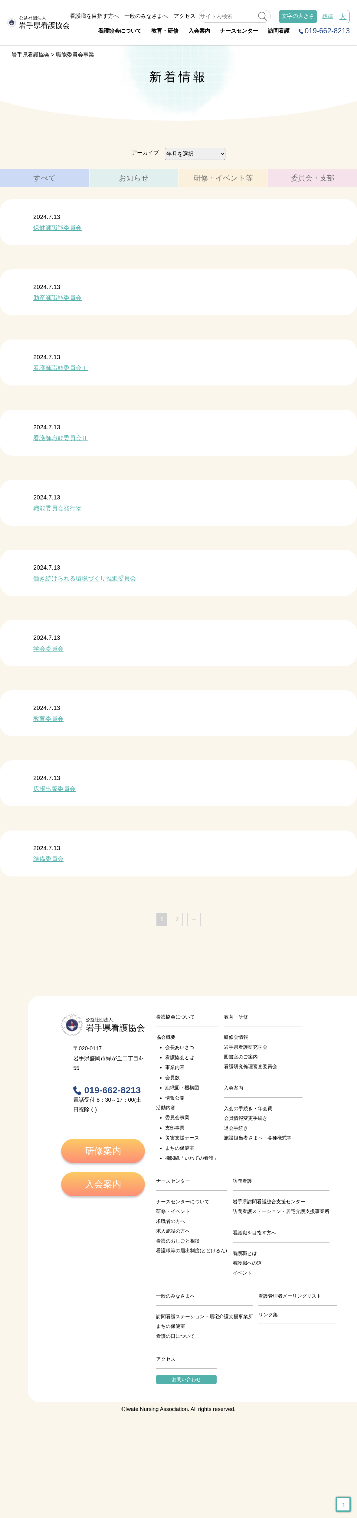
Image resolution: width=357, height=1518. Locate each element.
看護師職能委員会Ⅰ (60, 368)
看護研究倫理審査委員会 (250, 1066)
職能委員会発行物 (57, 508)
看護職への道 (247, 1263)
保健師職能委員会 (57, 227)
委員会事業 (177, 1117)
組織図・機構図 (182, 1087)
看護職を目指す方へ (94, 16)
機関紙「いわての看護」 (191, 1158)
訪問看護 (279, 31)
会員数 (172, 1077)
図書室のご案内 (241, 1056)
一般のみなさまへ (146, 16)
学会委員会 (48, 648)
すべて (44, 178)
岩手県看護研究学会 (245, 1047)
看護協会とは (179, 1057)
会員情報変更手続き (245, 1118)
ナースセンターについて (182, 1201)
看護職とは (245, 1253)
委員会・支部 (312, 178)
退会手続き (236, 1128)
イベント (242, 1273)
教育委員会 (48, 718)
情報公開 (175, 1097)
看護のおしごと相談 (178, 1240)
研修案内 (103, 1151)
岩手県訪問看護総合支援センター (269, 1201)
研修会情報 (236, 1037)
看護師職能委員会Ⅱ (60, 438)
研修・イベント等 (223, 178)
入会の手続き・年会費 (248, 1108)
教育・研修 (164, 31)
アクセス (184, 16)
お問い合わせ (186, 1379)
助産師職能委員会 (57, 297)
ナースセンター (239, 31)
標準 (327, 16)
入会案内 (199, 31)
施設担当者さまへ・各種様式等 (258, 1137)
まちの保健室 (179, 1148)
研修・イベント (173, 1211)
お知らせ (134, 178)
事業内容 (175, 1067)
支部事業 (175, 1127)
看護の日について (175, 1336)
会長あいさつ (179, 1047)
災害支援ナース (182, 1137)
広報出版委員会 (54, 788)
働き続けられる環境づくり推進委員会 (84, 578)
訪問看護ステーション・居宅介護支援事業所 (281, 1211)
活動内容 (165, 1107)
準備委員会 (48, 859)
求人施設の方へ (173, 1231)
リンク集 (268, 1314)
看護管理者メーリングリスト (289, 1296)
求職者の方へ (170, 1221)
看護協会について (120, 31)
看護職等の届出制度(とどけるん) (191, 1250)
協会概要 (165, 1037)
